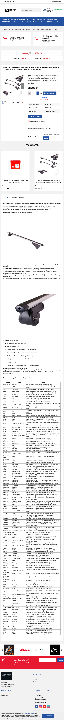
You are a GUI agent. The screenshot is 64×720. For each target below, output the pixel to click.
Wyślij (46, 138)
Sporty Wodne (50, 20)
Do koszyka (49, 93)
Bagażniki (14, 20)
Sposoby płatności (6, 686)
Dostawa (4, 682)
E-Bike (28, 21)
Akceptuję (48, 716)
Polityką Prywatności (28, 713)
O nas (35, 679)
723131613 (2, 1)
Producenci (41, 20)
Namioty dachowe (6, 21)
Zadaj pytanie (35, 116)
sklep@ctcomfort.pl (40, 702)
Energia (57, 20)
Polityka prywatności (7, 684)
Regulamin (4, 695)
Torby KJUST (33, 20)
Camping (22, 20)
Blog (34, 681)
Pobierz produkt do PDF (36, 121)
